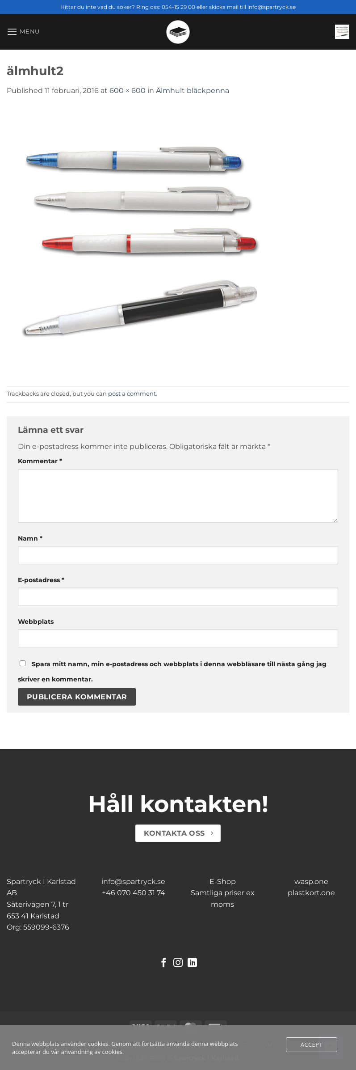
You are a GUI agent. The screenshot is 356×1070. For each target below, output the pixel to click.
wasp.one (311, 881)
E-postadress (41, 580)
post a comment (132, 393)
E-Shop (222, 881)
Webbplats (36, 621)
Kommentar (40, 461)
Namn (30, 538)
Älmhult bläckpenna (192, 90)
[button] (23, 31)
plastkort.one (311, 892)
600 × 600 (127, 90)
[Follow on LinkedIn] (192, 963)
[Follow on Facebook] (163, 963)
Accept (311, 1044)
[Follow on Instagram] (178, 963)
